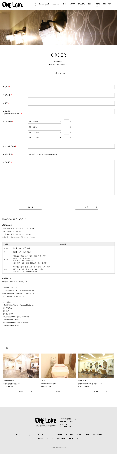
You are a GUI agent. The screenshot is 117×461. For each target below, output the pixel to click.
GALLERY (81, 5)
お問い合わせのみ (51, 157)
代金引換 (40, 157)
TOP (34, 5)
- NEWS (86, 442)
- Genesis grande (28, 442)
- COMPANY (60, 446)
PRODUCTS (107, 5)
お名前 (7, 89)
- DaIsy (51, 442)
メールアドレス (10, 148)
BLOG (90, 5)
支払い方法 (9, 157)
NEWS (98, 5)
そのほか (8, 165)
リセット (30, 217)
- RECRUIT (49, 446)
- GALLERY (69, 442)
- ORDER (40, 446)
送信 (86, 217)
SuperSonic (56, 5)
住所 (7, 105)
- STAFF (59, 442)
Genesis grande (44, 5)
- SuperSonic (41, 442)
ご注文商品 (9, 124)
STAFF (72, 5)
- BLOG (78, 442)
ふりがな (8, 97)
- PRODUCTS (97, 442)
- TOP (17, 442)
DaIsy (65, 5)
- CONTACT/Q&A (74, 446)
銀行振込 (32, 157)
